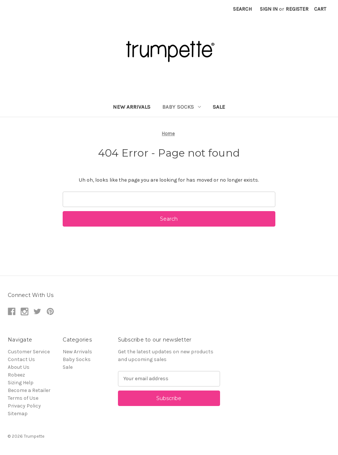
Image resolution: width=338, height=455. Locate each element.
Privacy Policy (24, 406)
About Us (18, 367)
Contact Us (21, 359)
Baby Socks (181, 107)
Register (297, 9)
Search (242, 9)
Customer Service (29, 352)
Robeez (16, 375)
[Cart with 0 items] (320, 9)
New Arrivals (131, 107)
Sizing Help (21, 382)
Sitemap (18, 413)
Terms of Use (23, 398)
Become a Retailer (29, 390)
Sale (219, 107)
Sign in (269, 9)
